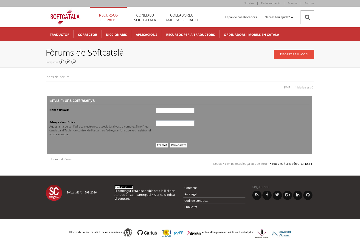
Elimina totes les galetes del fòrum (247, 164)
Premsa (292, 3)
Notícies (249, 3)
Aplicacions (146, 34)
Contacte (190, 188)
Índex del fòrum (58, 77)
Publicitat (190, 207)
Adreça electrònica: (62, 122)
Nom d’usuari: (59, 110)
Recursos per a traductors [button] (190, 34)
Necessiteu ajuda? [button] (279, 17)
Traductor (59, 34)
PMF (287, 87)
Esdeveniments (271, 3)
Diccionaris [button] (116, 34)
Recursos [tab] (108, 18)
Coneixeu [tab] (145, 18)
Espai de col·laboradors (241, 17)
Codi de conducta (196, 201)
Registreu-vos (294, 54)
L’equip (217, 164)
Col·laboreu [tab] (181, 18)
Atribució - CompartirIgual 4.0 (135, 195)
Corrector (87, 34)
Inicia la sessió (304, 87)
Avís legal (190, 194)
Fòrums (309, 3)
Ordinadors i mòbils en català (251, 34)
